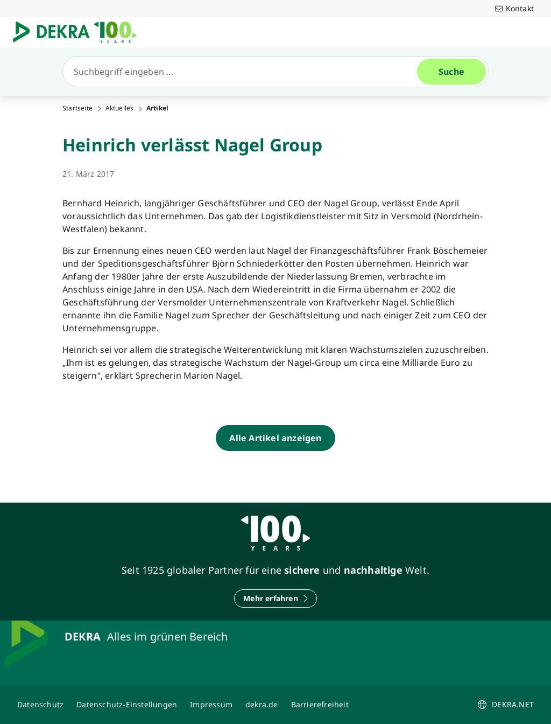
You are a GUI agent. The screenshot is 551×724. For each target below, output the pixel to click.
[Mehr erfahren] (275, 598)
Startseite (77, 108)
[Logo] (79, 32)
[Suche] (244, 72)
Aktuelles (119, 108)
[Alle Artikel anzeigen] (275, 438)
